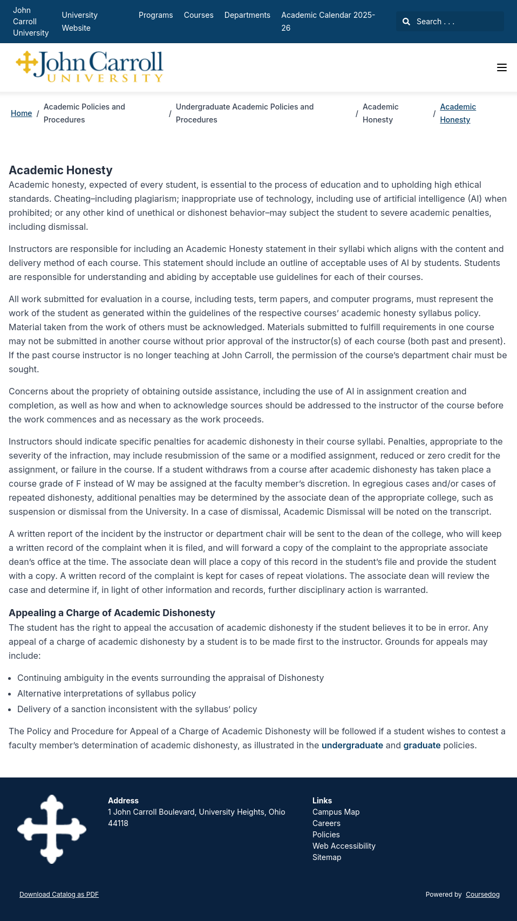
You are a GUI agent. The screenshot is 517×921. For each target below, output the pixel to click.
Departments (247, 14)
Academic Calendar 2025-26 (328, 21)
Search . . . (428, 21)
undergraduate (352, 745)
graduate (421, 745)
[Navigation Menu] (502, 67)
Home (21, 113)
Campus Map (336, 811)
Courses (199, 14)
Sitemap (327, 857)
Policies (326, 834)
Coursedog (483, 894)
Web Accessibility (344, 845)
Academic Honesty (458, 113)
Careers (326, 823)
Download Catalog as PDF (59, 894)
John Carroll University (31, 21)
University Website (80, 21)
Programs (156, 14)
